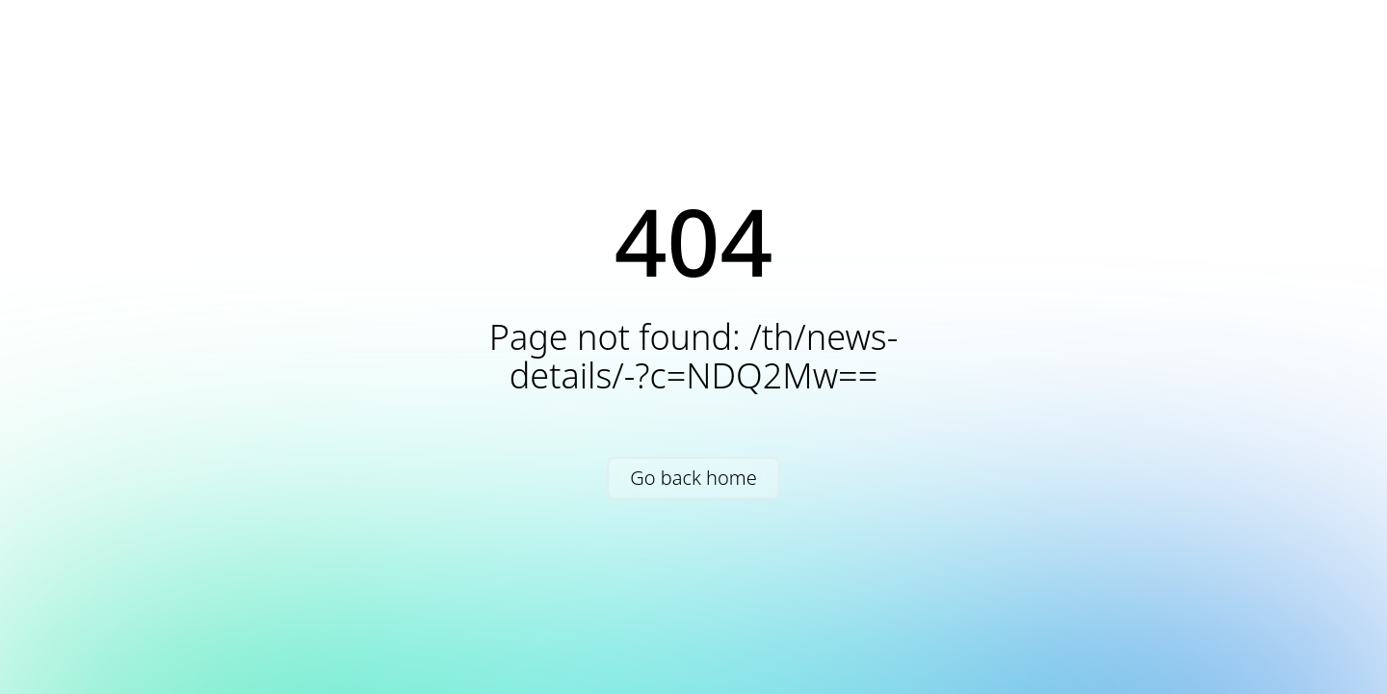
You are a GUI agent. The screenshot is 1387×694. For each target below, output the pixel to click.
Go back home (693, 478)
